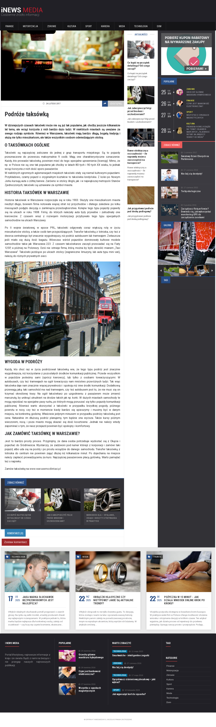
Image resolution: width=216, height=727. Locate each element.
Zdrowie (190, 89)
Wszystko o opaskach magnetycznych (197, 116)
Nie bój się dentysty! (191, 173)
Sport (88, 26)
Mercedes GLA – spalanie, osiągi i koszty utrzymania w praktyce (101, 518)
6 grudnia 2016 (188, 205)
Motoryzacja (30, 26)
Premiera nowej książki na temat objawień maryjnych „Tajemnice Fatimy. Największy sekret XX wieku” (198, 132)
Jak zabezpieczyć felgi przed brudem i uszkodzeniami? (59, 518)
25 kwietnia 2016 (87, 651)
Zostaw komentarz (15, 542)
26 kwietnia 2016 (87, 668)
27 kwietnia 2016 (87, 684)
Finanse (9, 26)
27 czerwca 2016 (189, 170)
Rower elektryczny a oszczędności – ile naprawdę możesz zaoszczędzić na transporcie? (137, 156)
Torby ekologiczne (190, 191)
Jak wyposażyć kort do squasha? (128, 694)
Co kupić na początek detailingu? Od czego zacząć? (18, 518)
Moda (122, 26)
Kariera (105, 26)
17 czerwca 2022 (189, 188)
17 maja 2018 (136, 675)
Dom (159, 26)
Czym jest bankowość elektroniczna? (197, 104)
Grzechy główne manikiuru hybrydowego (198, 93)
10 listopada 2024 (130, 690)
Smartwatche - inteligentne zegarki (130, 655)
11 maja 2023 (136, 651)
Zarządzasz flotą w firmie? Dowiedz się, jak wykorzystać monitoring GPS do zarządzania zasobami (195, 213)
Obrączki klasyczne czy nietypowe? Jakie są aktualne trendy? (112, 600)
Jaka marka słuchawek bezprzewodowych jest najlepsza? (37, 600)
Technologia (141, 26)
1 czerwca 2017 (189, 152)
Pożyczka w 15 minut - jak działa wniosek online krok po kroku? (185, 598)
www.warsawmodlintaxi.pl (45, 468)
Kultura (72, 26)
